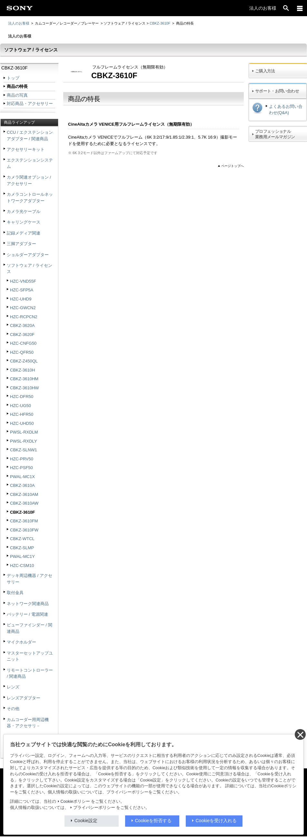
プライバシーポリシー (94, 807)
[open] (286, 8)
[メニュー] (300, 8)
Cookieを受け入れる (216, 820)
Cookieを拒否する (153, 820)
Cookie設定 (86, 820)
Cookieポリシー (75, 801)
